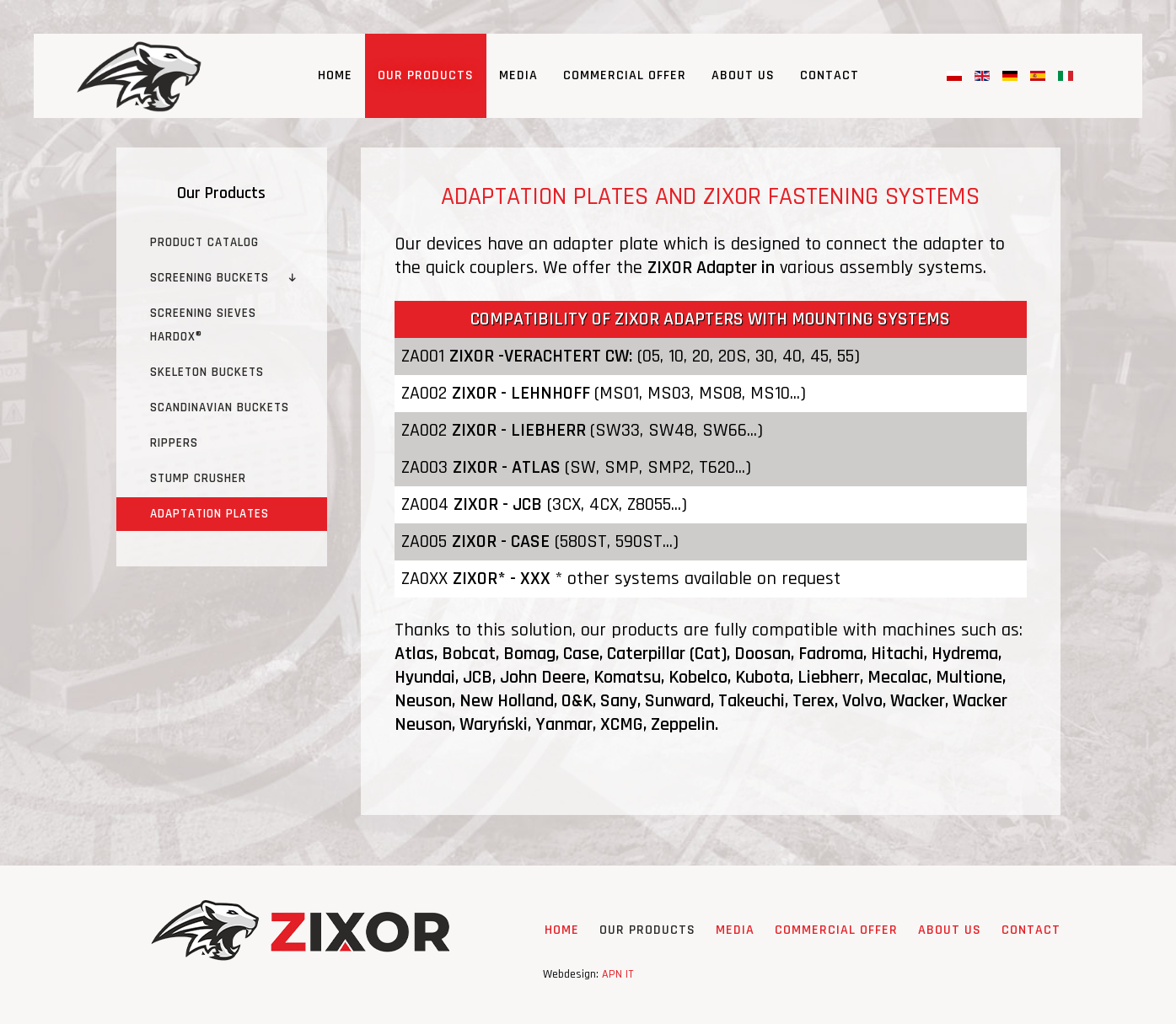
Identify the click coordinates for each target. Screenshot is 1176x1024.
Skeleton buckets (207, 372)
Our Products (426, 75)
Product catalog (204, 242)
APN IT (617, 974)
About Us (743, 75)
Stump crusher (198, 478)
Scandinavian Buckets (219, 407)
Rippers (174, 443)
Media (518, 75)
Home (335, 75)
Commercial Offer (624, 75)
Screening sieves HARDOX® (203, 325)
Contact (829, 75)
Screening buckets (209, 278)
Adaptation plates (209, 514)
